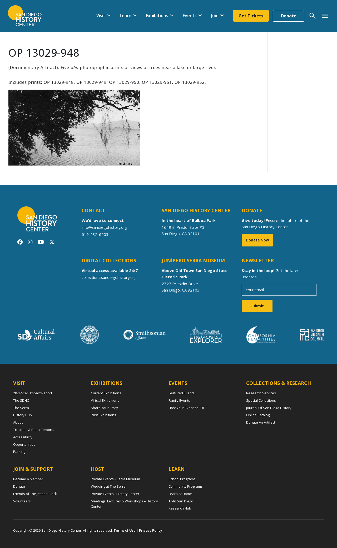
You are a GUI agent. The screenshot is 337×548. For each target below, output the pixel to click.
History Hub (22, 415)
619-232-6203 (95, 234)
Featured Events (181, 393)
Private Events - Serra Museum (115, 479)
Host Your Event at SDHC (187, 407)
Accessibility (22, 437)
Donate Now (257, 240)
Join (215, 15)
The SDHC (21, 400)
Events (190, 15)
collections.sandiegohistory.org (110, 277)
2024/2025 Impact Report (32, 393)
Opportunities (24, 444)
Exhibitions (157, 15)
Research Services (261, 393)
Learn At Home (180, 493)
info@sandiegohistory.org (105, 227)
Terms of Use (124, 530)
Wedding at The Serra (108, 486)
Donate (288, 16)
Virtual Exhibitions (105, 400)
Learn (125, 15)
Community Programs (185, 486)
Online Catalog (258, 415)
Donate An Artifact (260, 422)
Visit (100, 15)
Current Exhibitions (106, 393)
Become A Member (28, 479)
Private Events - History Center (115, 493)
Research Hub (179, 508)
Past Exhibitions (103, 415)
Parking (19, 451)
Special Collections (261, 400)
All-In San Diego (180, 501)
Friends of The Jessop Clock (35, 493)
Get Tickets (251, 16)
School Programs (182, 479)
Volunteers (22, 501)
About (18, 422)
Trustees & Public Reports (33, 429)
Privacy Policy (150, 530)
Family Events (179, 400)
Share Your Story (104, 407)
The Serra (21, 407)
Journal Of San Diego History (268, 407)
